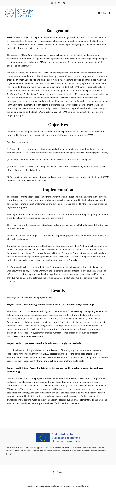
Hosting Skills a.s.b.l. (82, 486)
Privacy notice (60, 486)
